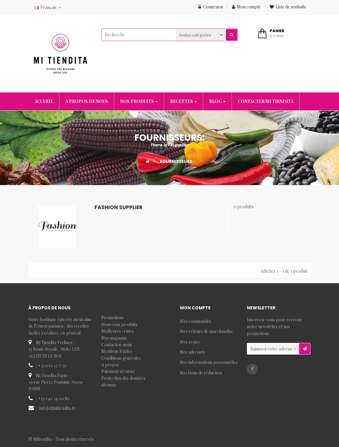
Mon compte (246, 7)
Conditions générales (121, 358)
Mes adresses (192, 352)
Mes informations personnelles (209, 362)
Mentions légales (116, 351)
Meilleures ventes (117, 331)
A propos (110, 365)
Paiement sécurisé (118, 371)
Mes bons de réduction (201, 373)
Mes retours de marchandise (206, 331)
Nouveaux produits (119, 324)
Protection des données (123, 378)
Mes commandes (195, 321)
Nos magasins (114, 338)
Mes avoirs (190, 342)
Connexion (210, 7)
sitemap (108, 385)
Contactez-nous (116, 344)
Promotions (112, 317)
